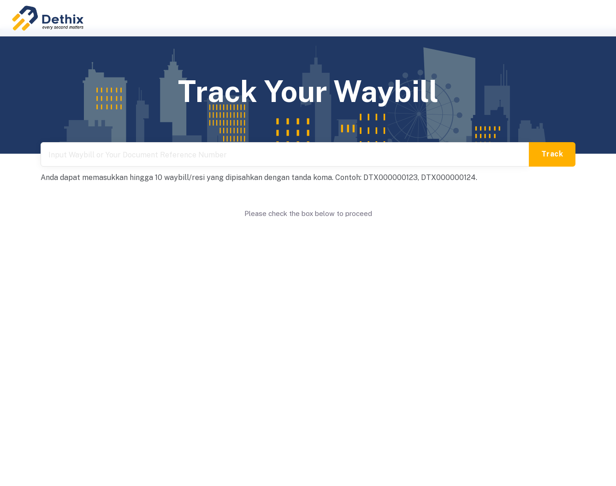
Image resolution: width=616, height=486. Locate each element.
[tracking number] (285, 154)
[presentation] (308, 237)
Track (552, 154)
